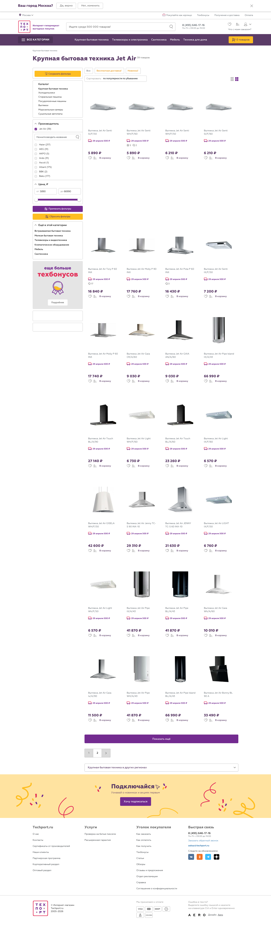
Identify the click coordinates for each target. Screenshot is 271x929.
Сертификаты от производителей (51, 846)
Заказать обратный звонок (203, 840)
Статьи (140, 858)
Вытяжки (43, 105)
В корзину (105, 158)
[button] (66, 6)
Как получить (143, 846)
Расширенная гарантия (98, 840)
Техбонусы (203, 15)
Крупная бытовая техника (53, 88)
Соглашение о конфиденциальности (156, 888)
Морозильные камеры (51, 109)
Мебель (39, 249)
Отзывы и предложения (149, 870)
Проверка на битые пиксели (100, 834)
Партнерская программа (46, 858)
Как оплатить (143, 840)
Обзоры (140, 864)
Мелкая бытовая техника (49, 235)
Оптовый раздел (42, 870)
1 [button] (88, 753)
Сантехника (42, 254)
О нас (36, 834)
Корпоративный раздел (46, 864)
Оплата (249, 15)
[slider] (36, 199)
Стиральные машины (50, 97)
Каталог (44, 84)
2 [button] (97, 753)
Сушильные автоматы (50, 114)
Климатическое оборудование (52, 244)
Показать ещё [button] (161, 739)
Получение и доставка (227, 15)
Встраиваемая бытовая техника (53, 231)
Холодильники (46, 93)
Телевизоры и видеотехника (51, 240)
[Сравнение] (237, 24)
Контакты (38, 840)
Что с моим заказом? (239, 29)
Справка (141, 882)
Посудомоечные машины (52, 101)
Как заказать (143, 834)
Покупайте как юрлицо (179, 15)
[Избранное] (229, 25)
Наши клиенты (41, 852)
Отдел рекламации (147, 876)
